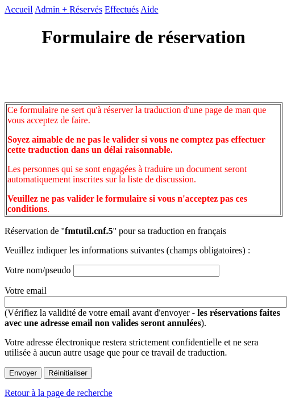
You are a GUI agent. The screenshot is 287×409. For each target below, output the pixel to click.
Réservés (85, 9)
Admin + (52, 9)
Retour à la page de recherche (59, 393)
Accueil (19, 9)
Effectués (122, 9)
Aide (149, 9)
